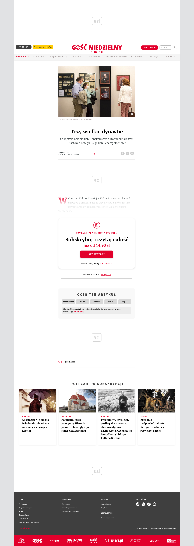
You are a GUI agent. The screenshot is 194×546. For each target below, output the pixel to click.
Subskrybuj (97, 254)
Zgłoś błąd (25, 528)
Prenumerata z (43, 47)
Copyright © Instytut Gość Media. (147, 528)
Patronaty (136, 57)
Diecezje (154, 57)
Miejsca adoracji (58, 57)
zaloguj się (166, 47)
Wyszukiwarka (175, 47)
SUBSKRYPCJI (106, 263)
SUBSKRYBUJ (150, 47)
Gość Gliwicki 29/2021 (70, 154)
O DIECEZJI (171, 57)
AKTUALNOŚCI (40, 57)
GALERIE (77, 57)
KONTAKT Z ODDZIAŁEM (115, 57)
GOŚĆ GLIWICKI (70, 362)
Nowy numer (22, 57)
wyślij (132, 152)
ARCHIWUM (94, 57)
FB (123, 152)
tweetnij (128, 152)
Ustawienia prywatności (70, 511)
